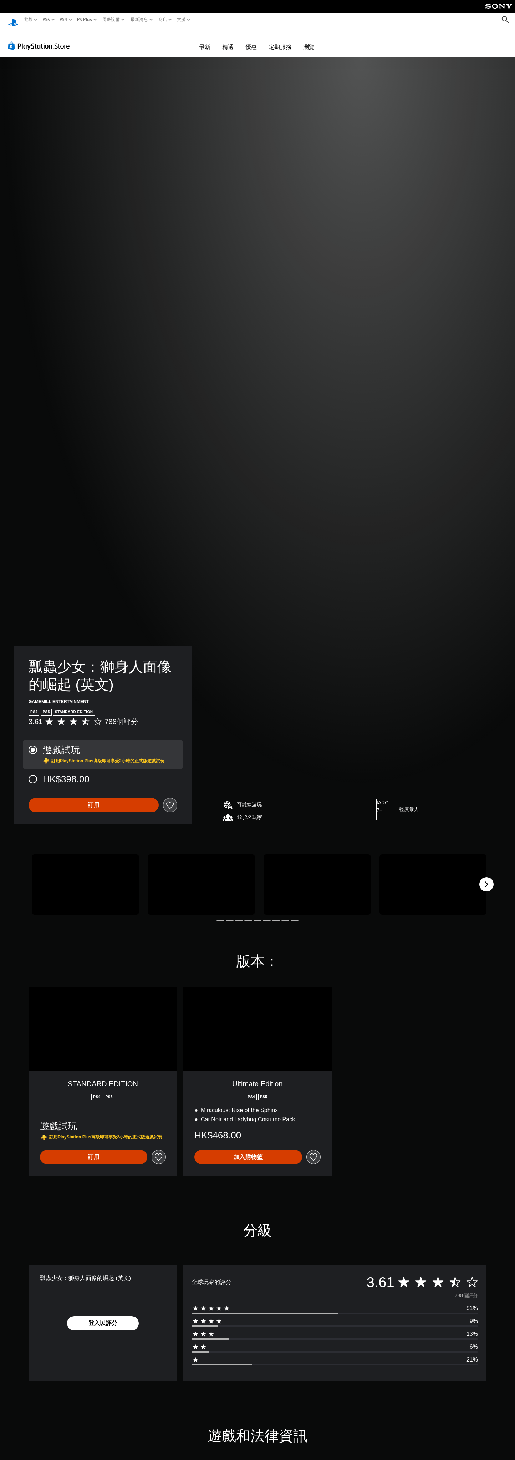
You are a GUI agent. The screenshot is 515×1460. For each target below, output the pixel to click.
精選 (228, 40)
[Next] (486, 877)
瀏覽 (309, 40)
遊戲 (28, 19)
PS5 (46, 19)
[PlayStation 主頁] (13, 20)
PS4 (63, 19)
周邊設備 (111, 19)
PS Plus (84, 19)
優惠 (251, 40)
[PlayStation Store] (41, 39)
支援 (181, 19)
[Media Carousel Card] (85, 878)
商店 (162, 19)
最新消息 (139, 19)
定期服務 (280, 40)
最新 (204, 40)
